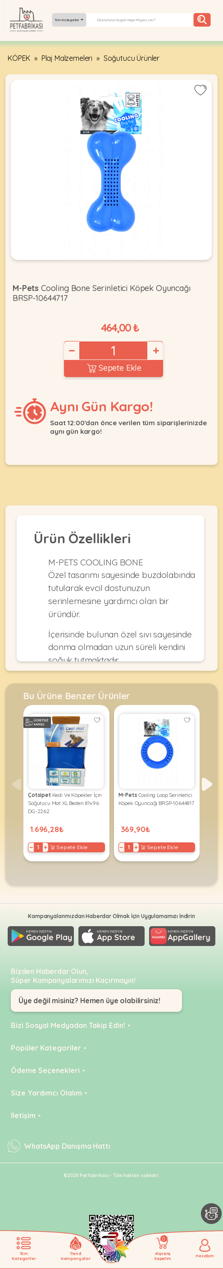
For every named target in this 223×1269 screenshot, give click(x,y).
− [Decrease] (71, 350)
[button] (207, 784)
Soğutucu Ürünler (131, 58)
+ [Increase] (155, 350)
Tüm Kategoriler (69, 20)
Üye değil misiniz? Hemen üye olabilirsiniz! (89, 1000)
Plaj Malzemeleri (66, 58)
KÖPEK (19, 58)
